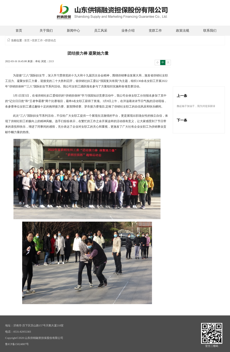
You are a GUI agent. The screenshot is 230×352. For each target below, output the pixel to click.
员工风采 (100, 30)
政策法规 (182, 30)
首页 (19, 30)
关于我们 (46, 30)
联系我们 (209, 30)
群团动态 (50, 40)
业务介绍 (128, 30)
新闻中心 (73, 30)
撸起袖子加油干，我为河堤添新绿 (196, 106)
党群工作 (155, 30)
